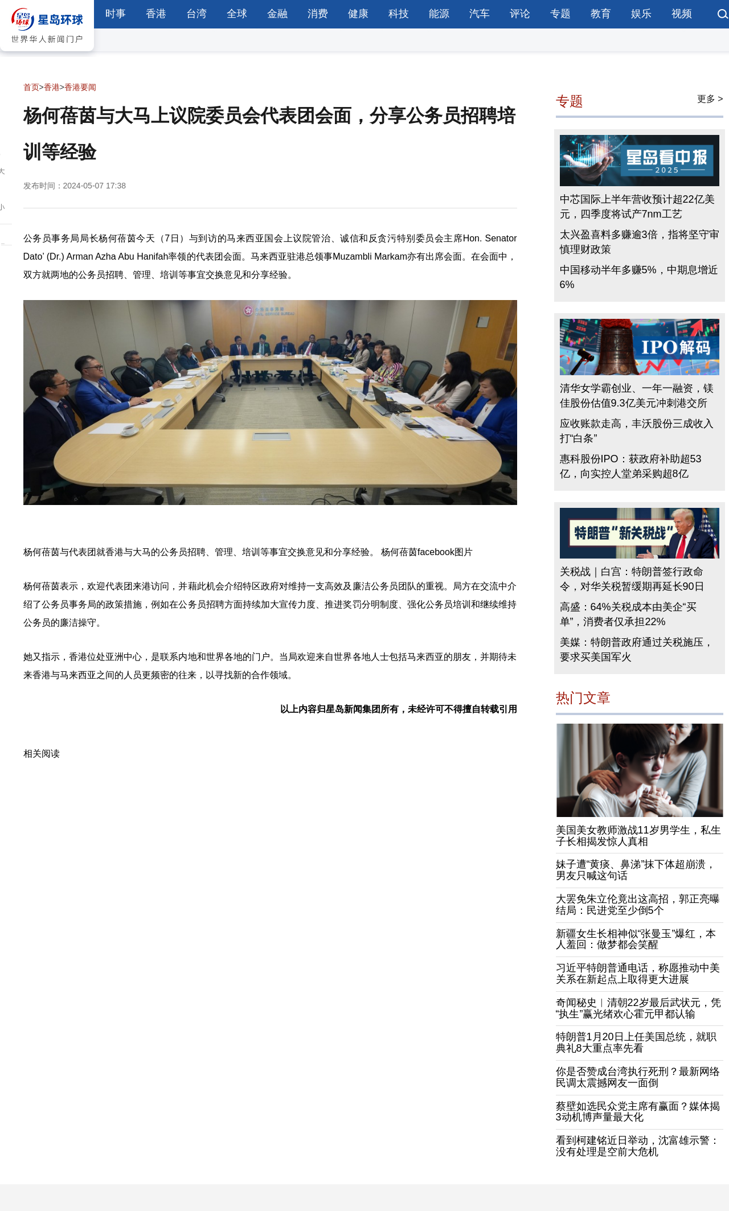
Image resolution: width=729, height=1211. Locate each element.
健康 (358, 13)
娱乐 (641, 13)
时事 (115, 13)
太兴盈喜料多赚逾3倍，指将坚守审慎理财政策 (639, 242)
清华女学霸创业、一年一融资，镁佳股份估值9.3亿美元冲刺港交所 (637, 396)
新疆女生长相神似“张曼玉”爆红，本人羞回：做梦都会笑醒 (636, 939)
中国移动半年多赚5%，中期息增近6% (639, 277)
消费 (318, 13)
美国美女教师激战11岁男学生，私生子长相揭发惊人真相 (638, 835)
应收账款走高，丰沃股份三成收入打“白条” (637, 431)
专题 (560, 13)
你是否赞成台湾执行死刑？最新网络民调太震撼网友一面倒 (638, 1077)
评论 (520, 13)
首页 (31, 87)
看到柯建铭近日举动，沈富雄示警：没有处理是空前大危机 (638, 1146)
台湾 (196, 13)
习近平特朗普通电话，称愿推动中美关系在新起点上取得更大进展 (638, 973)
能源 (439, 13)
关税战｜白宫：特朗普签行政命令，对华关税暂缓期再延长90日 (632, 579)
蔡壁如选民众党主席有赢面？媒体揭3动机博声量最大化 (638, 1112)
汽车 (479, 13)
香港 (156, 13)
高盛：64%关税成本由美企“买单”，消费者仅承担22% (628, 614)
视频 (681, 13)
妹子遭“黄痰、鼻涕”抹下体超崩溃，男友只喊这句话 (636, 870)
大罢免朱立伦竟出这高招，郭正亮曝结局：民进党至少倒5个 (638, 904)
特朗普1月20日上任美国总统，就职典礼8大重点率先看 (636, 1042)
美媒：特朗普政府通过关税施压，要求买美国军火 (637, 650)
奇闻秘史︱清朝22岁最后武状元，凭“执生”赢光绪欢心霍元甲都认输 (638, 1008)
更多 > (710, 99)
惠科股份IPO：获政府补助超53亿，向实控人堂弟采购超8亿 (631, 466)
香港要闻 (80, 87)
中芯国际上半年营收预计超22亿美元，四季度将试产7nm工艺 (637, 207)
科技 (398, 13)
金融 (277, 13)
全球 (237, 13)
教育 (601, 13)
